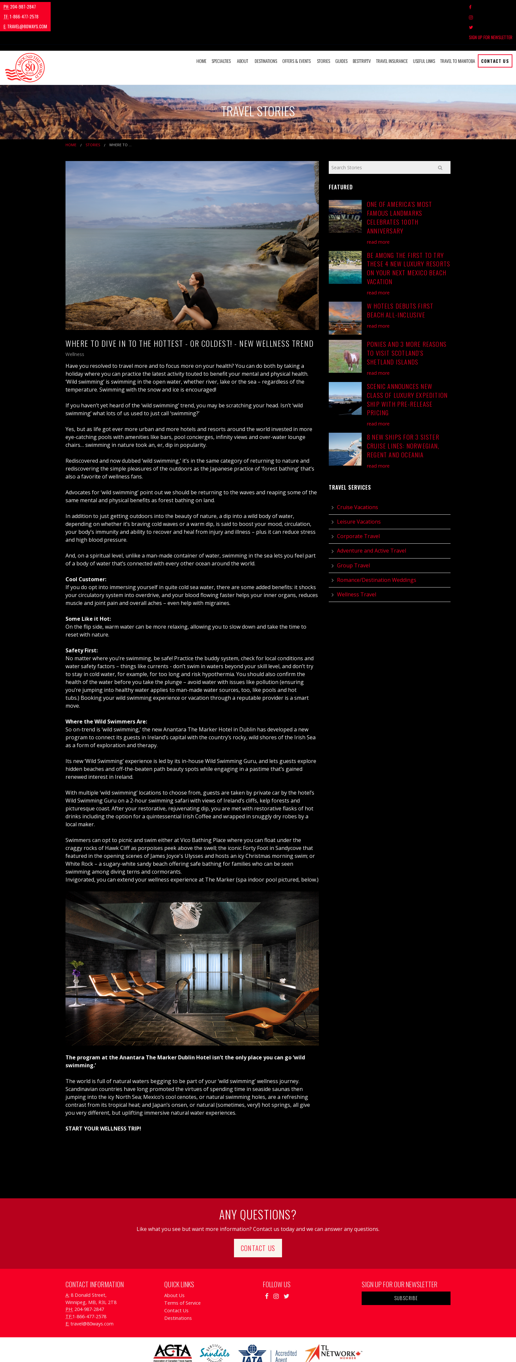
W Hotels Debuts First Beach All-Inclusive (400, 280)
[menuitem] (201, 31)
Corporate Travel (358, 506)
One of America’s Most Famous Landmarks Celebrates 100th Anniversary (399, 187)
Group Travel (353, 535)
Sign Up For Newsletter (490, 7)
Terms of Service (182, 1273)
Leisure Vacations (359, 491)
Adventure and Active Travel (371, 520)
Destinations (266, 30)
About (242, 30)
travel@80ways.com (107, 6)
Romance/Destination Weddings (376, 549)
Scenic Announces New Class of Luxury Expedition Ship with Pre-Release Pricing (407, 369)
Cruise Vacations (357, 476)
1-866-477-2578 (60, 6)
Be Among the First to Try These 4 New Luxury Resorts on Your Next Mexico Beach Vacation (408, 238)
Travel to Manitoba (457, 30)
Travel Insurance (392, 30)
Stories (323, 30)
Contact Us (495, 30)
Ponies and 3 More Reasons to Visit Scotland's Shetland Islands (407, 323)
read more (378, 211)
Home (201, 30)
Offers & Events (296, 30)
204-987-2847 (20, 6)
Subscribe (406, 1268)
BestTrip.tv (362, 30)
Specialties (221, 30)
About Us (174, 1265)
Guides (341, 30)
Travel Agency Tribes (295, 1348)
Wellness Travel (356, 564)
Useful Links (424, 30)
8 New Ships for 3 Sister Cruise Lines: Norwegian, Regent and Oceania (403, 415)
